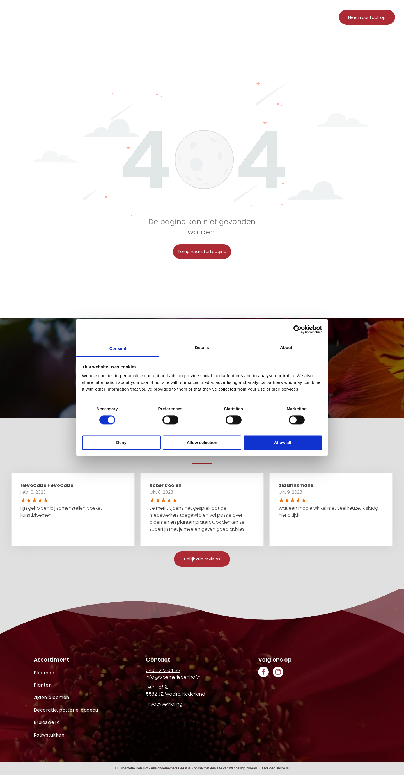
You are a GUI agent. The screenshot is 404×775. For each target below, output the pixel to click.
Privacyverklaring (164, 704)
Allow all (282, 442)
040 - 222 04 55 (163, 670)
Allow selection (202, 442)
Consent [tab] (118, 348)
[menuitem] (138, 19)
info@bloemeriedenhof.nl (173, 677)
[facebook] (263, 673)
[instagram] (278, 673)
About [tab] (286, 347)
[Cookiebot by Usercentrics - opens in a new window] (297, 329)
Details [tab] (202, 347)
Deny (121, 442)
